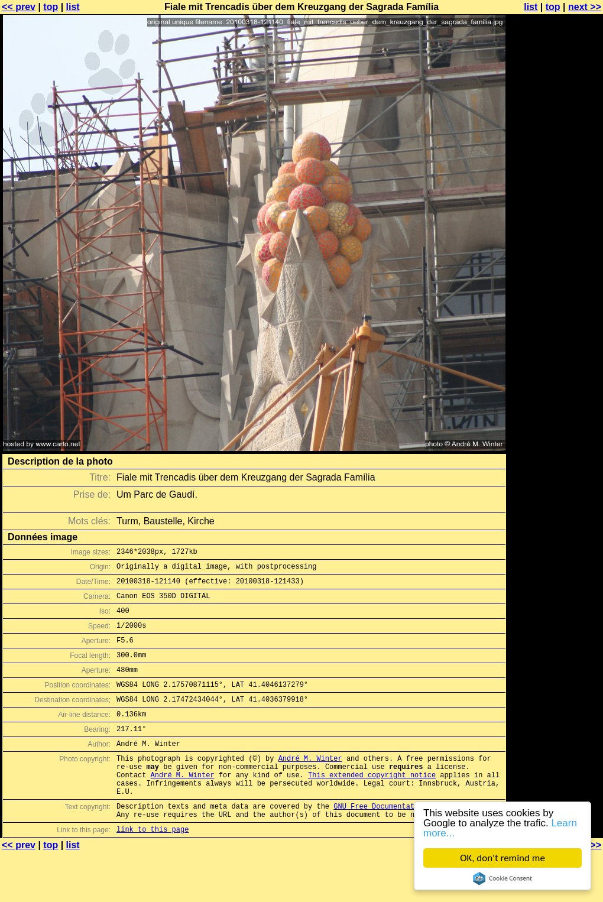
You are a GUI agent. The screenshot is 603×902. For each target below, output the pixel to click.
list (73, 7)
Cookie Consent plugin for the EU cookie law (502, 878)
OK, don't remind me (502, 858)
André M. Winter (310, 785)
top (50, 7)
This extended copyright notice (372, 805)
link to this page (152, 868)
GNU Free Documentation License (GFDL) (412, 841)
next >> (584, 7)
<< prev (18, 7)
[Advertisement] (555, 292)
